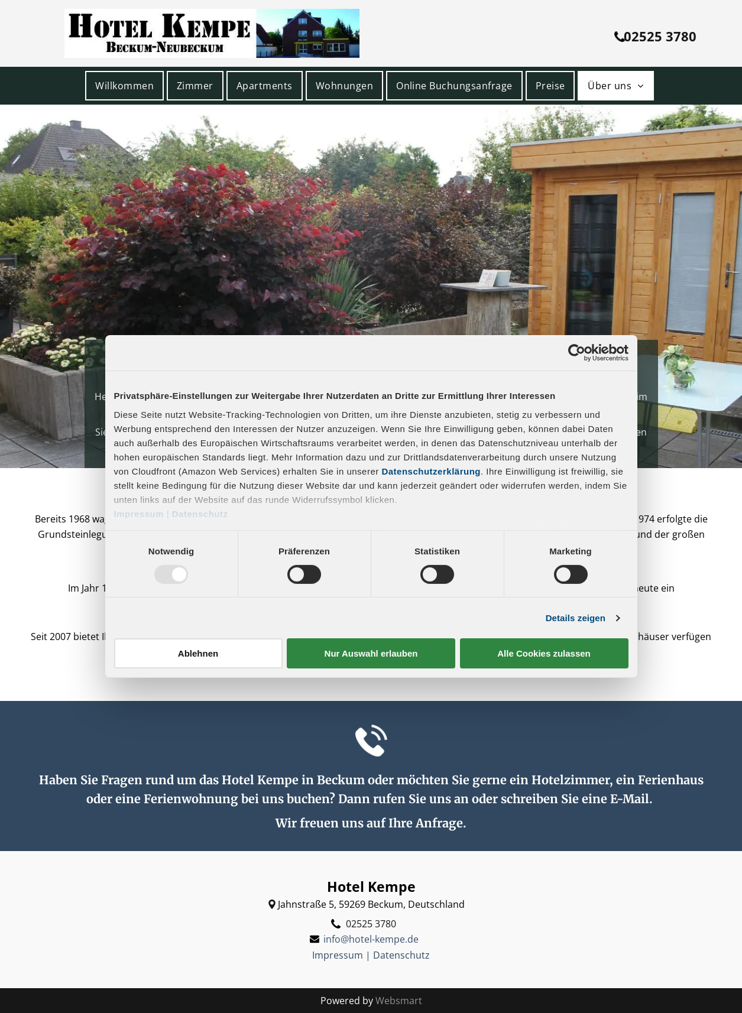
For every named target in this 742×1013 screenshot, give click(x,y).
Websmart (398, 1000)
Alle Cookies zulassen (544, 653)
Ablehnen (198, 653)
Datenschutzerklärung (431, 471)
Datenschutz (200, 513)
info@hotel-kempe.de (371, 939)
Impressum (139, 513)
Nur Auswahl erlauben (371, 653)
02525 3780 (371, 923)
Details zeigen (575, 618)
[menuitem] (126, 85)
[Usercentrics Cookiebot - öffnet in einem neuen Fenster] (576, 353)
